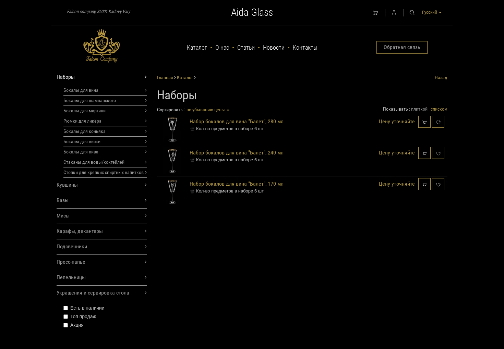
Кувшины (102, 185)
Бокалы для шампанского (105, 100)
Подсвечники (102, 247)
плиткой (419, 109)
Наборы (102, 77)
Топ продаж (79, 316)
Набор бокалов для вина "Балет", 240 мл (237, 152)
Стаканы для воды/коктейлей (105, 162)
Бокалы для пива (105, 151)
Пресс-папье (102, 262)
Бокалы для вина (105, 90)
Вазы (102, 200)
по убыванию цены (208, 109)
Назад (441, 77)
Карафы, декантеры (102, 231)
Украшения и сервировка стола (102, 293)
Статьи (246, 47)
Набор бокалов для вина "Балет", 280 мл (237, 121)
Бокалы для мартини (105, 110)
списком (439, 109)
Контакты (305, 47)
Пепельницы (102, 278)
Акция (73, 325)
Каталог (197, 47)
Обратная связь (402, 47)
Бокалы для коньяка (105, 131)
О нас (222, 47)
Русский (432, 12)
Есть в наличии (84, 308)
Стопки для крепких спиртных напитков (105, 172)
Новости (274, 47)
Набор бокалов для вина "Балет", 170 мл (237, 183)
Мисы (102, 216)
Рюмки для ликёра (105, 120)
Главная (165, 77)
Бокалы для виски (105, 141)
